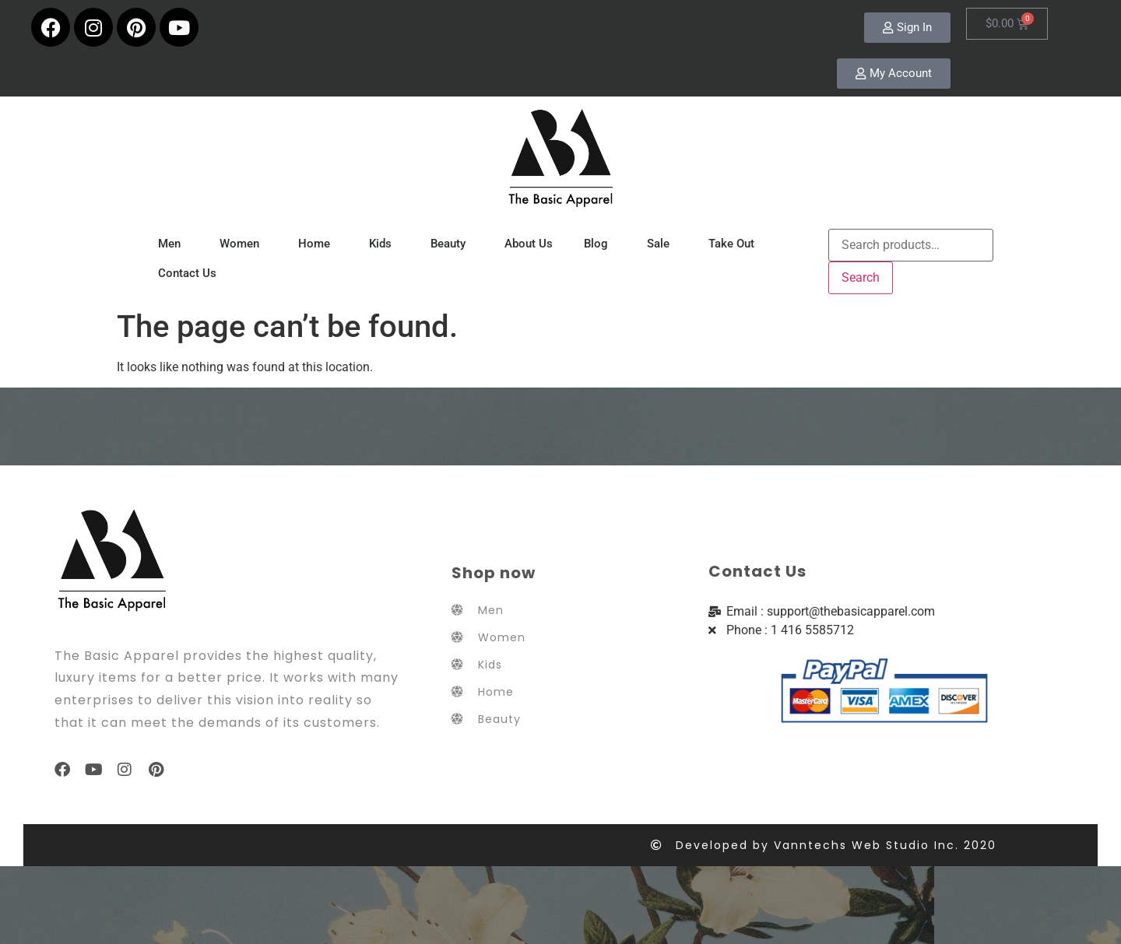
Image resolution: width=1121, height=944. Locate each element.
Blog (600, 243)
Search (861, 277)
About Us (528, 244)
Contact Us (187, 273)
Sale (662, 243)
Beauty (451, 243)
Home (318, 243)
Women (243, 243)
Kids (384, 243)
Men (173, 243)
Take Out (735, 243)
